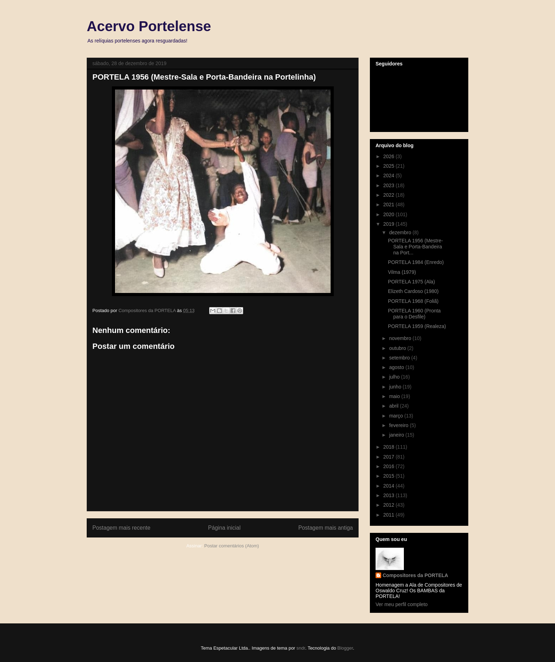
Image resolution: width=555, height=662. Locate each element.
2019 (389, 224)
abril (394, 406)
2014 (389, 486)
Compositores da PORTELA (415, 575)
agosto (397, 367)
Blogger (345, 648)
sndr (301, 648)
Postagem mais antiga (325, 528)
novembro (400, 338)
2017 (389, 457)
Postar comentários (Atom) (231, 545)
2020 (389, 214)
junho (395, 387)
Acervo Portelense (149, 26)
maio (395, 396)
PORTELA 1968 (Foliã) (413, 301)
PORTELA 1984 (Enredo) (416, 262)
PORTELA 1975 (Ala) (411, 281)
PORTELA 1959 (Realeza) (417, 326)
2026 (389, 156)
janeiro (397, 435)
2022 (389, 195)
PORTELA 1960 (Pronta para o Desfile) (414, 314)
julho (395, 377)
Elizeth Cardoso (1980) (413, 291)
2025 (389, 166)
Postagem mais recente (121, 528)
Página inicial (224, 528)
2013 (389, 495)
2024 (389, 175)
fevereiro (399, 425)
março (396, 416)
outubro (398, 348)
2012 (389, 505)
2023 (389, 185)
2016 (389, 466)
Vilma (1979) (402, 272)
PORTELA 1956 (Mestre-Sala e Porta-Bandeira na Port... (415, 246)
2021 (389, 204)
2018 (389, 447)
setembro (400, 358)
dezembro (400, 232)
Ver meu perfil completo (402, 604)
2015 (389, 476)
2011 (389, 515)
